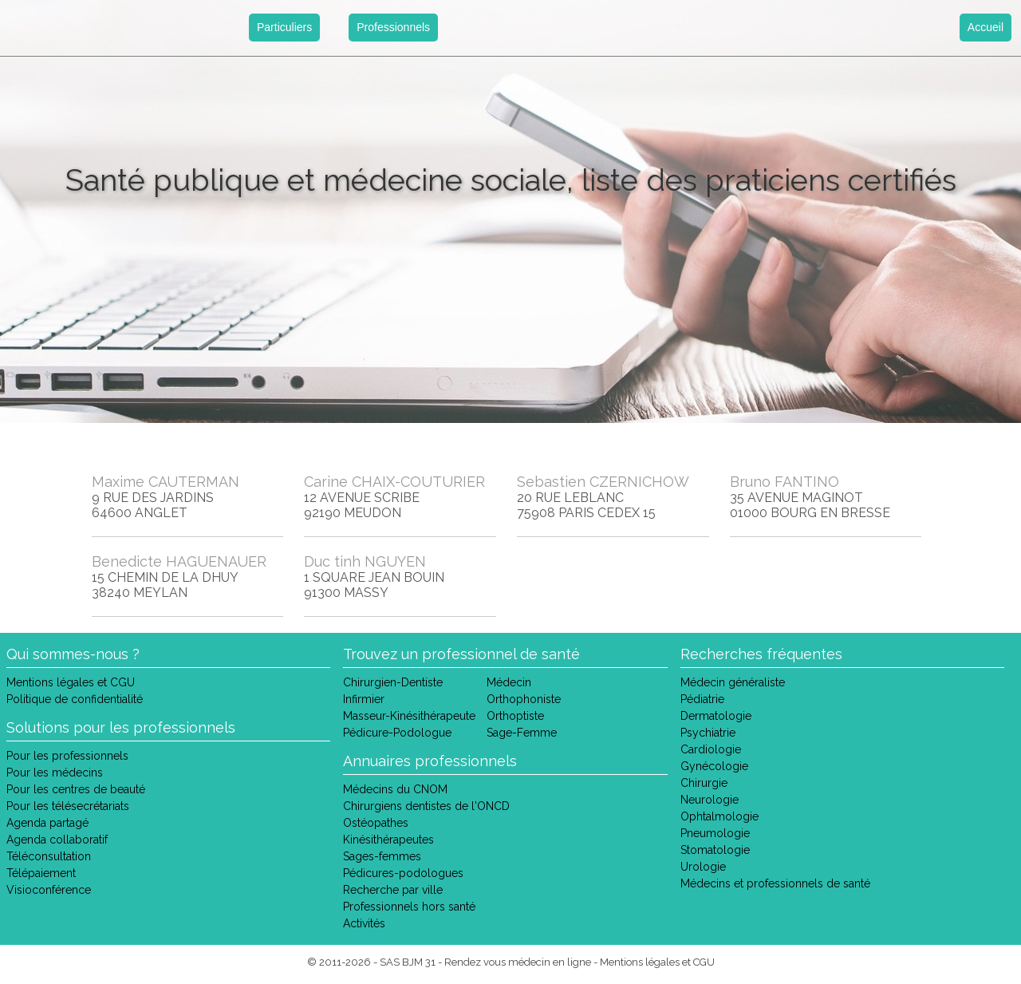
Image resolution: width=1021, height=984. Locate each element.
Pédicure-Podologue (397, 732)
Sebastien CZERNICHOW (603, 481)
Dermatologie (715, 715)
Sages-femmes (382, 856)
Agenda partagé (47, 822)
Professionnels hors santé (409, 906)
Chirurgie (703, 783)
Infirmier (363, 699)
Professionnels (393, 27)
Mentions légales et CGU (70, 682)
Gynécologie (714, 766)
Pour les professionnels (67, 755)
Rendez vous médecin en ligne (517, 962)
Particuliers (284, 27)
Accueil (985, 27)
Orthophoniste (524, 699)
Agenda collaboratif (57, 839)
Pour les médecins (54, 772)
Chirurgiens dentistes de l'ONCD (426, 806)
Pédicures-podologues (403, 873)
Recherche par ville (393, 889)
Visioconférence (48, 889)
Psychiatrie (707, 732)
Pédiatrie (702, 699)
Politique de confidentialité (74, 699)
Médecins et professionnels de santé (775, 883)
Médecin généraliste (732, 682)
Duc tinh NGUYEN (365, 561)
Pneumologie (715, 833)
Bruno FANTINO (784, 481)
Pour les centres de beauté (75, 789)
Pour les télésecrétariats (67, 806)
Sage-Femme (522, 732)
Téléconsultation (48, 856)
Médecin (509, 682)
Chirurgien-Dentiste (393, 682)
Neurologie (709, 799)
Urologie (703, 866)
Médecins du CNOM (395, 789)
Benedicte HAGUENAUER (179, 561)
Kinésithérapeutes (388, 839)
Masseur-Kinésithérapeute (409, 715)
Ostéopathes (375, 822)
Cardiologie (710, 749)
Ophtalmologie (719, 816)
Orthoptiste (515, 715)
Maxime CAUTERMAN (165, 481)
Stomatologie (715, 850)
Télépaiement (41, 873)
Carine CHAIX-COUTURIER (394, 481)
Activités (364, 923)
